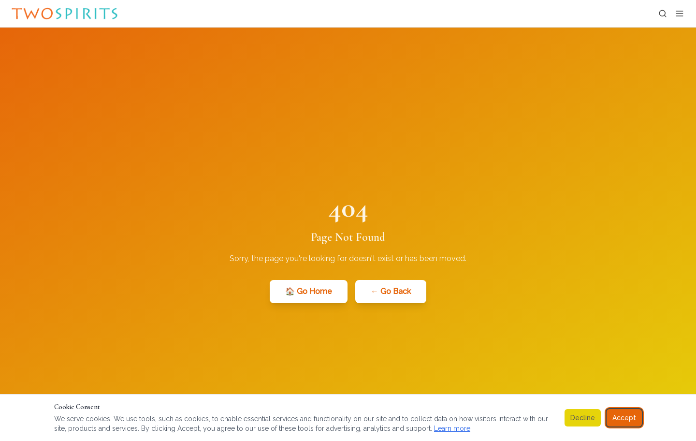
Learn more (452, 428)
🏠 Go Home (308, 291)
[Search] (662, 13)
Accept (624, 418)
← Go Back (391, 291)
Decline (582, 418)
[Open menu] (679, 13)
